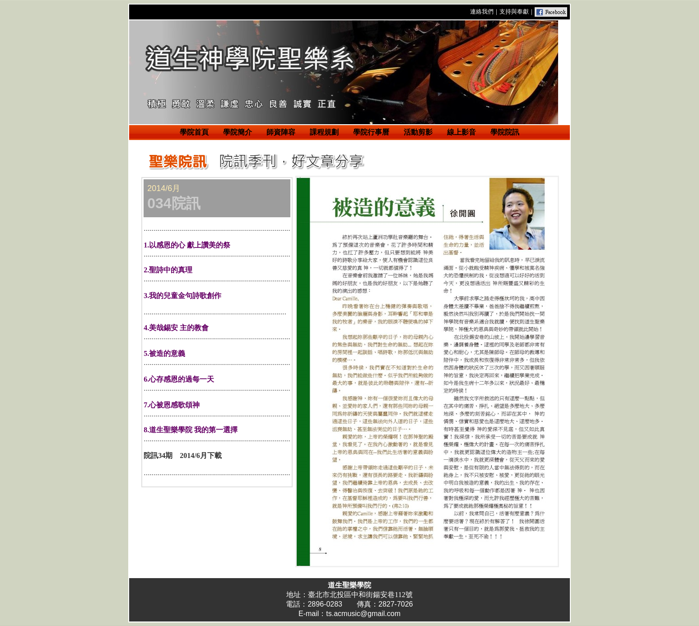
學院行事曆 (371, 132)
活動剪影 (418, 132)
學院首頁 (194, 132)
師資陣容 (280, 132)
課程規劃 (324, 132)
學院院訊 (504, 132)
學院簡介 (237, 132)
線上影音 (461, 132)
